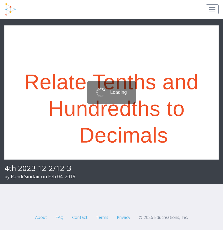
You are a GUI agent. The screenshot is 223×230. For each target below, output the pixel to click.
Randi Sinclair (25, 176)
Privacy (123, 217)
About (41, 217)
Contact (80, 217)
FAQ (59, 217)
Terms (102, 217)
